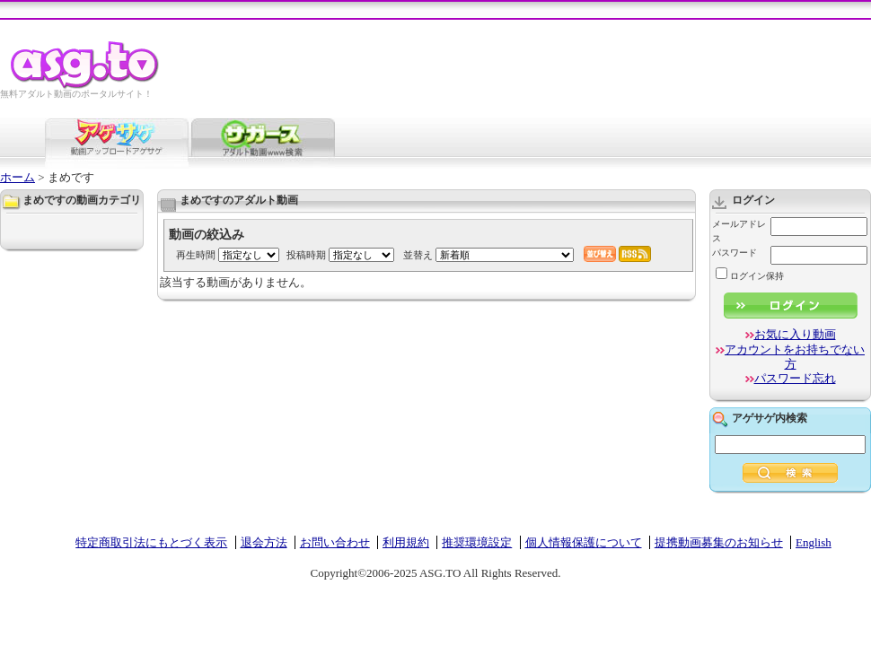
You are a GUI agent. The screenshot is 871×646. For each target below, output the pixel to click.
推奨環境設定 (477, 542)
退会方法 (264, 542)
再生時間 (196, 254)
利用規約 (406, 542)
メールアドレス (739, 231)
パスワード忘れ (795, 378)
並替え (418, 254)
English (813, 542)
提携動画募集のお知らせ (719, 542)
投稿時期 (306, 254)
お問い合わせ (335, 542)
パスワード (734, 253)
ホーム (17, 177)
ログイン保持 (750, 276)
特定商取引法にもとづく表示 (151, 542)
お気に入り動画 (795, 334)
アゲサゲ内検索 (769, 418)
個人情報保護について (583, 542)
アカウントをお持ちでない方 (795, 357)
